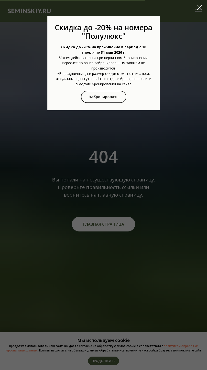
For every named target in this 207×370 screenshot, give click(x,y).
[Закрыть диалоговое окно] (199, 7)
